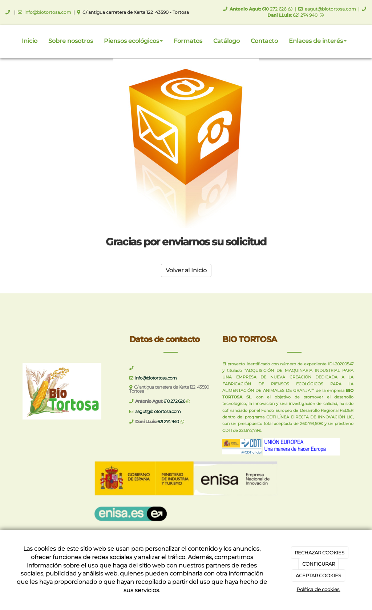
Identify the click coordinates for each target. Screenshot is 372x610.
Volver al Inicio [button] (186, 270)
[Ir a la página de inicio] (3, 41)
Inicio (29, 40)
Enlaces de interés (318, 40)
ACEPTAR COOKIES (318, 575)
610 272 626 (274, 9)
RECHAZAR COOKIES (319, 552)
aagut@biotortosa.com (330, 9)
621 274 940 (305, 15)
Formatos (188, 40)
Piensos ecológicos (133, 40)
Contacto (264, 40)
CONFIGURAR (318, 564)
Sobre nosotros (70, 40)
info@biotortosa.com (47, 12)
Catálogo (226, 40)
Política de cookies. (318, 589)
